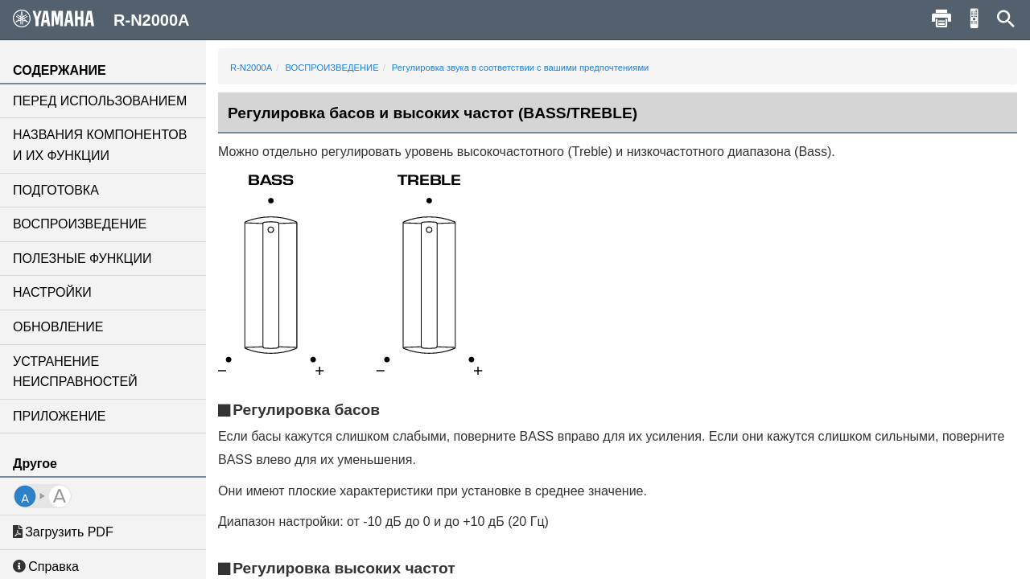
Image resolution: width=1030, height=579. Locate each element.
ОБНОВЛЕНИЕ (58, 327)
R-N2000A (251, 67)
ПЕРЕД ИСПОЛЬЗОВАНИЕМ (100, 101)
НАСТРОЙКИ (52, 292)
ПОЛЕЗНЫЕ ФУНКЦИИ (82, 258)
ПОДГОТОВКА (56, 190)
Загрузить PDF (63, 532)
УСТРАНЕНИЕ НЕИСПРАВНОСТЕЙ (75, 372)
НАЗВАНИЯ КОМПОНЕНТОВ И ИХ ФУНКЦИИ (100, 145)
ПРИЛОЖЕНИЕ (59, 416)
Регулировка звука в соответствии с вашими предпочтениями (520, 67)
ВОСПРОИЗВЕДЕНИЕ (79, 224)
